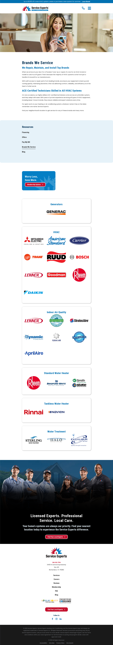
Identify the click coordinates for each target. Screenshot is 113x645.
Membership (56, 587)
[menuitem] (25, 132)
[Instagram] (56, 619)
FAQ (56, 591)
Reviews (56, 583)
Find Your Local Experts (56, 537)
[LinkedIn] (61, 619)
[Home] (35, 8)
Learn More (85, 1)
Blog (56, 595)
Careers (56, 579)
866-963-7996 (56, 562)
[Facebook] (52, 619)
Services (56, 575)
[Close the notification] (89, 1)
